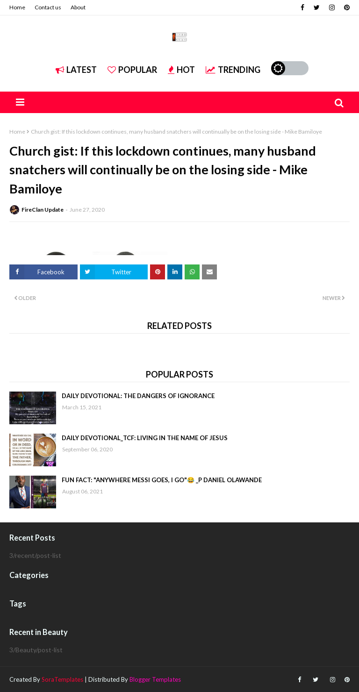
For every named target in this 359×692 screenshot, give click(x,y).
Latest (76, 69)
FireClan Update (43, 209)
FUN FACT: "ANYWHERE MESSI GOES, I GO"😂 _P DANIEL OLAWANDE (162, 480)
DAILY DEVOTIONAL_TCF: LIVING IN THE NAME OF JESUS (145, 438)
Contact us (48, 7)
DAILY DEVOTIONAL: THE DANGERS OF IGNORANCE (138, 396)
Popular (132, 69)
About (78, 7)
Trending (233, 69)
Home (17, 7)
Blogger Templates (155, 679)
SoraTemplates (62, 679)
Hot (181, 69)
